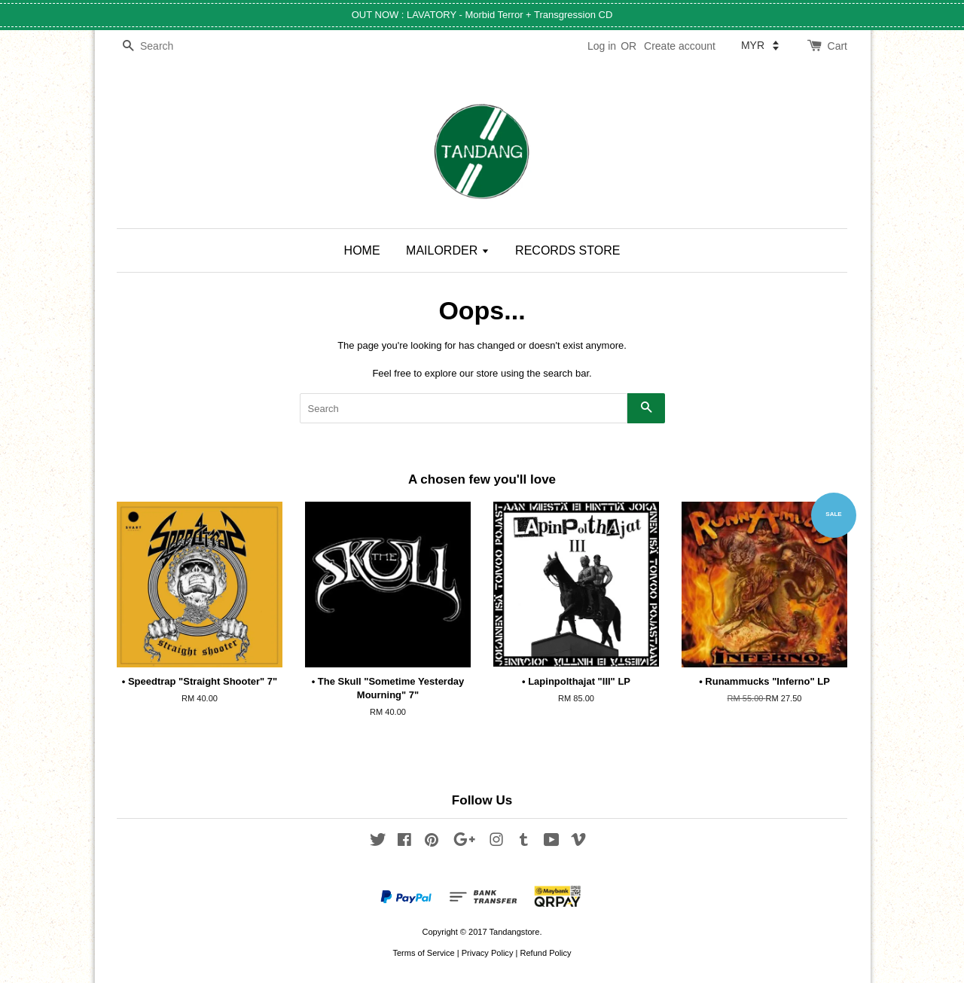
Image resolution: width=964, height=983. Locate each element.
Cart (837, 46)
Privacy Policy (488, 952)
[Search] (162, 46)
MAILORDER (448, 250)
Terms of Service (423, 952)
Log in (601, 46)
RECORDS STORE (567, 250)
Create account (679, 46)
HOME (362, 250)
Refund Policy (545, 952)
